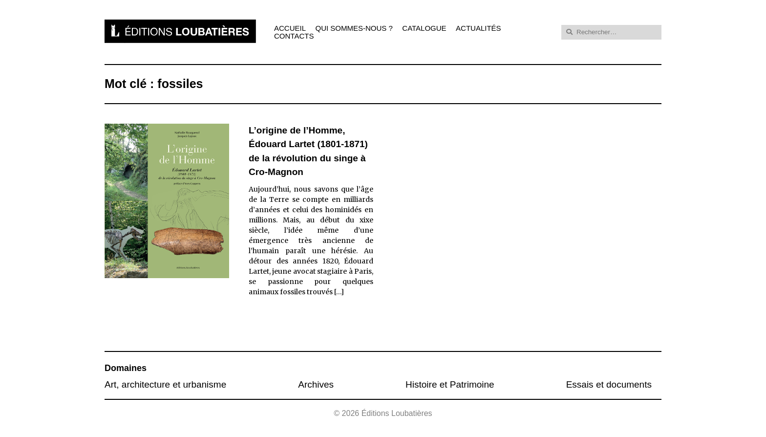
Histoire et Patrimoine (449, 384)
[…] (339, 291)
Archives (316, 384)
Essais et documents (609, 384)
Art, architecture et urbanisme (165, 384)
